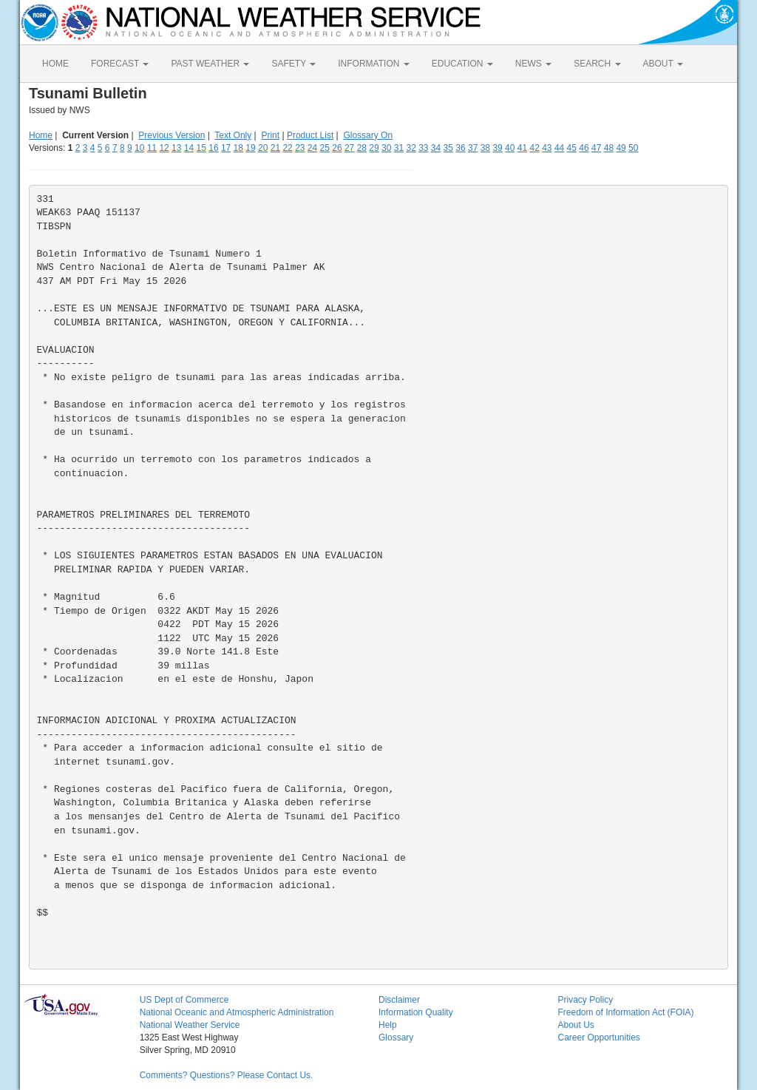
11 (152, 148)
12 (164, 148)
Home (40, 135)
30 (386, 148)
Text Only (232, 135)
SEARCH (597, 63)
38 (485, 148)
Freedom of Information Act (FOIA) (625, 1012)
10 (139, 148)
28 (362, 148)
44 (559, 148)
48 (609, 148)
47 (596, 148)
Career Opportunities (598, 1037)
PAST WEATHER (210, 63)
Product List (310, 135)
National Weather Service (190, 1025)
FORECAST (120, 63)
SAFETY (293, 63)
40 (510, 148)
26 (337, 148)
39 (497, 148)
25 (325, 148)
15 (201, 148)
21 (275, 148)
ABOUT (663, 63)
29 (373, 148)
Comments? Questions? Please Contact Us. (226, 1075)
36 (460, 148)
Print (270, 135)
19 (250, 148)
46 (583, 148)
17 (226, 148)
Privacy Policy (585, 1000)
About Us (575, 1025)
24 (312, 148)
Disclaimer (399, 1000)
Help (387, 1025)
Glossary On (368, 135)
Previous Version (171, 135)
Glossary (395, 1037)
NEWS (533, 63)
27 (349, 148)
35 (448, 148)
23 (300, 148)
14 (189, 148)
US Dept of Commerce (184, 1000)
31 (399, 148)
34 (436, 148)
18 (238, 148)
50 (633, 148)
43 (546, 148)
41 (522, 148)
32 (410, 148)
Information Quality (415, 1012)
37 (473, 148)
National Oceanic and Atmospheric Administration (237, 1012)
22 (287, 148)
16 (213, 148)
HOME (55, 63)
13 (176, 148)
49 (620, 148)
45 (572, 148)
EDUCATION (462, 63)
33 (423, 148)
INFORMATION (373, 63)
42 (534, 148)
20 (263, 148)
